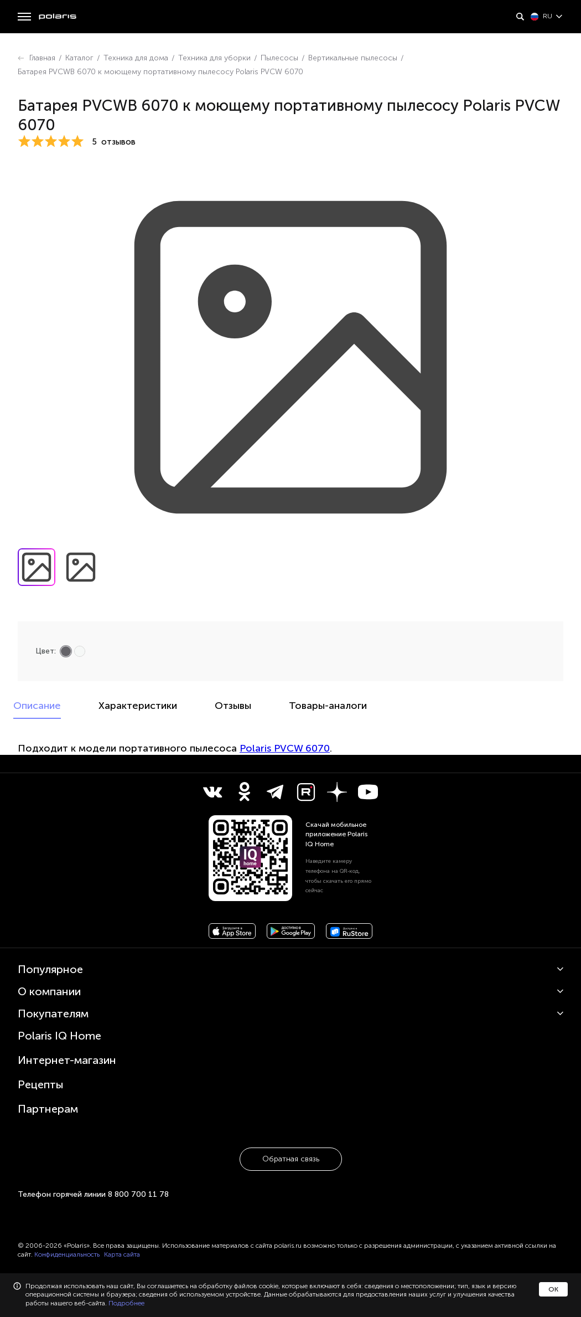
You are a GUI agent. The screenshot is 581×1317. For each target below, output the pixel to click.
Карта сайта (122, 1254)
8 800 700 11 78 (138, 1194)
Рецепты (41, 1084)
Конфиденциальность (67, 1254)
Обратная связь (290, 1159)
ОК (553, 1289)
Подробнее (126, 1303)
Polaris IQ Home (59, 1035)
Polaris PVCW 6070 (285, 748)
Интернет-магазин (67, 1060)
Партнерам (48, 1108)
